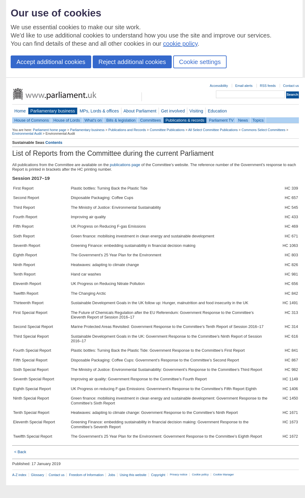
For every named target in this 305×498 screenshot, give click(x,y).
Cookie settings (200, 62)
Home (20, 110)
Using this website (133, 475)
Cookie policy (200, 474)
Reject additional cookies (132, 62)
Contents (53, 142)
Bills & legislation (120, 120)
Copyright (158, 475)
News (243, 120)
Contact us (291, 85)
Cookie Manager (223, 474)
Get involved (173, 110)
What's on (93, 120)
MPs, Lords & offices (99, 110)
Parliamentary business (52, 110)
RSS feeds (268, 85)
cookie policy (180, 43)
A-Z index (19, 475)
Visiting (196, 110)
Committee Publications (167, 130)
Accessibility (219, 85)
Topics (258, 120)
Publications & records (185, 120)
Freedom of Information (86, 475)
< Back (20, 452)
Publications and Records (127, 130)
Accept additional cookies (50, 62)
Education (217, 110)
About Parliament (140, 110)
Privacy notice (178, 474)
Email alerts (244, 85)
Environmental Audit (27, 133)
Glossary (37, 475)
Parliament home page (49, 130)
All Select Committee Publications (213, 130)
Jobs (111, 475)
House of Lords (66, 120)
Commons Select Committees (263, 130)
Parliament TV (221, 120)
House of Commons (31, 120)
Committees (150, 120)
